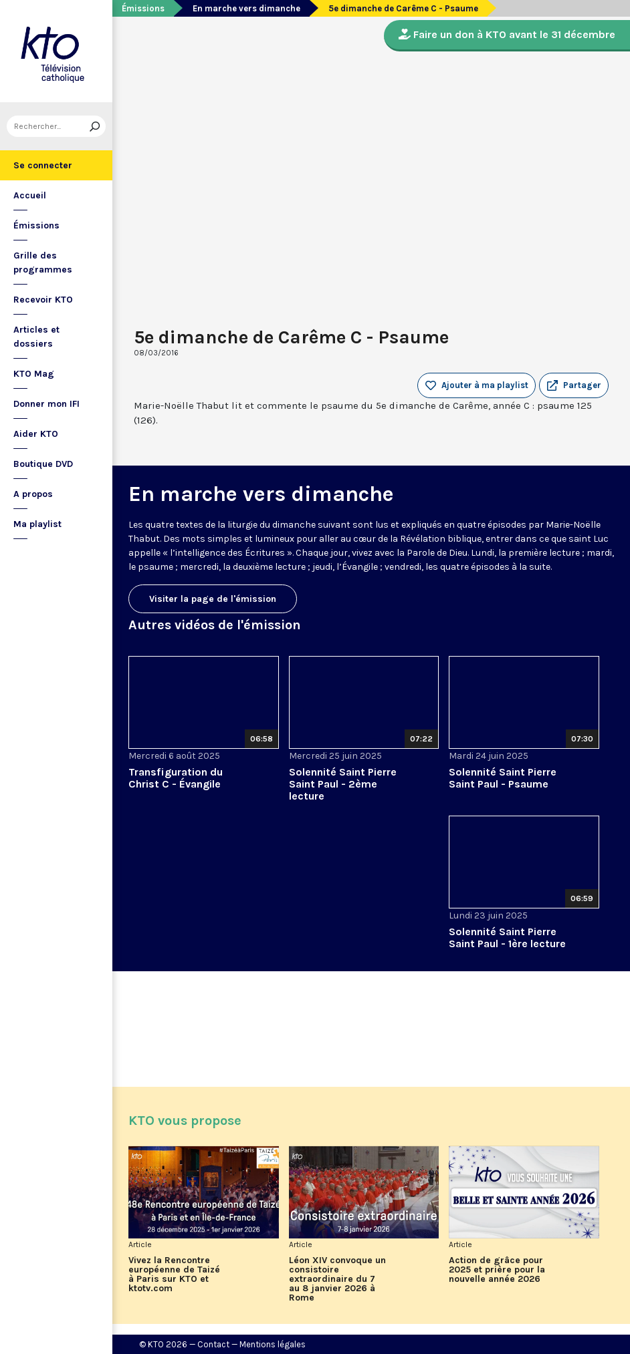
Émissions (36, 225)
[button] (574, 385)
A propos (33, 494)
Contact (213, 1344)
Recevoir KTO (43, 299)
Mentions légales (272, 1344)
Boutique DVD (43, 464)
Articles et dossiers (36, 336)
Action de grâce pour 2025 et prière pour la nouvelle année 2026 (497, 1270)
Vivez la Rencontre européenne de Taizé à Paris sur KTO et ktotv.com (174, 1274)
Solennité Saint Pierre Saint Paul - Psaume (502, 778)
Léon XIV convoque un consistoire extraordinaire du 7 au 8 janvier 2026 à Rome (337, 1279)
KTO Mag (33, 373)
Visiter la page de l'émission (212, 599)
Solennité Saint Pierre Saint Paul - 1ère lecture (507, 937)
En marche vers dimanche (246, 8)
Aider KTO (35, 434)
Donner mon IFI (46, 403)
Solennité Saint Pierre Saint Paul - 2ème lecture (343, 784)
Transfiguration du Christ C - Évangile (175, 778)
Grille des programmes (42, 262)
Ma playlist (37, 524)
